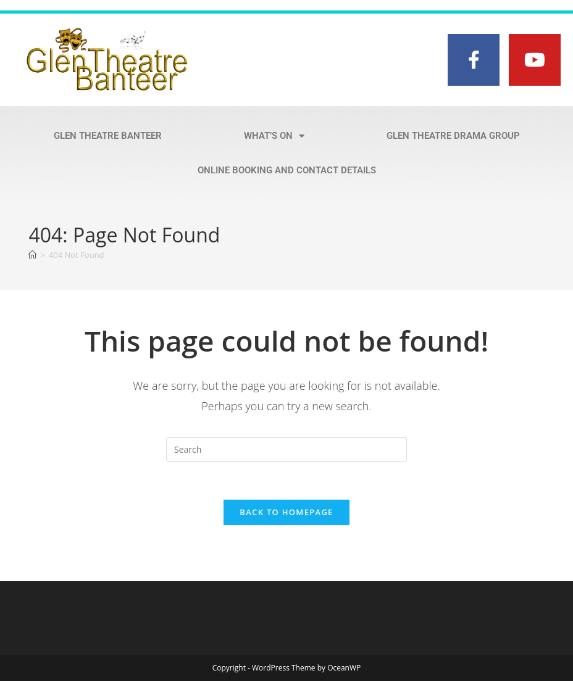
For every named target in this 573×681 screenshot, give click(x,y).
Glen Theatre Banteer (108, 135)
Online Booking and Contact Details (287, 170)
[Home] (32, 254)
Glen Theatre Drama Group (453, 135)
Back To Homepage (286, 512)
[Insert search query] (286, 449)
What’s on (274, 136)
